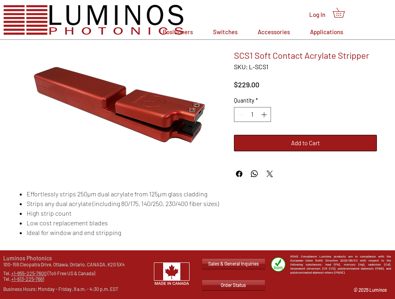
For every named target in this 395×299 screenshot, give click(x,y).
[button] (343, 13)
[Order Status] (233, 285)
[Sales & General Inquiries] (233, 264)
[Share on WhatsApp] (254, 174)
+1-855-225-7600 (29, 273)
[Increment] (265, 114)
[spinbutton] (252, 114)
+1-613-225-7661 (27, 279)
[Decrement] (240, 114)
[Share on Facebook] (239, 174)
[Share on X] (270, 174)
